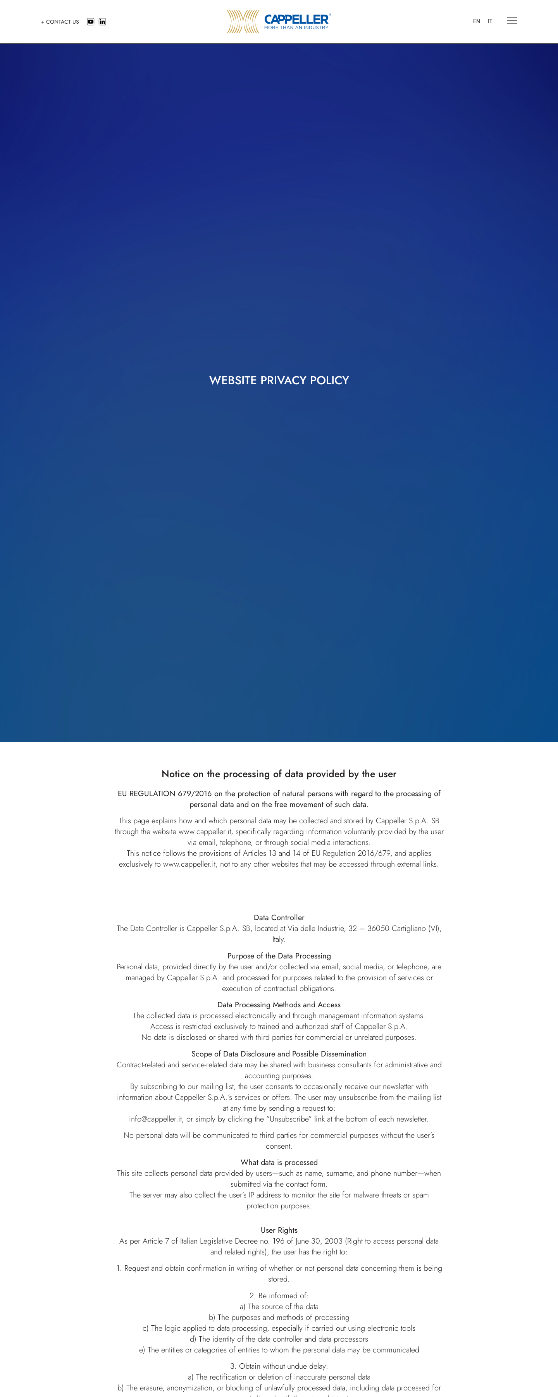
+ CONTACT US (60, 22)
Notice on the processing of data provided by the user (279, 774)
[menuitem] (476, 21)
